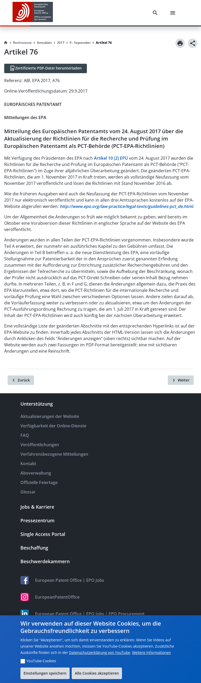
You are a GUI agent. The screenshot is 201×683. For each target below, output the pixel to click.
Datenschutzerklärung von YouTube (99, 652)
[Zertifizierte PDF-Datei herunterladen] (45, 68)
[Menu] (173, 13)
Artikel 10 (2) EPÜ (111, 158)
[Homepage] (6, 43)
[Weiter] (181, 380)
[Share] (192, 43)
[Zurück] (21, 380)
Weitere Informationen (151, 652)
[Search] (156, 13)
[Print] (180, 43)
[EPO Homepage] (33, 13)
